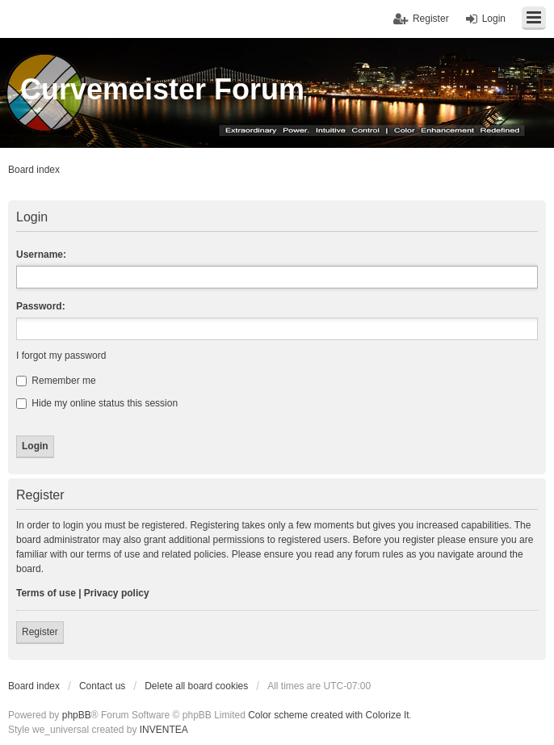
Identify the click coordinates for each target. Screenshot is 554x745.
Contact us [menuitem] (102, 686)
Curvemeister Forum (162, 89)
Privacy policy (116, 593)
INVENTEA (164, 729)
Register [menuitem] (431, 18)
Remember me (56, 380)
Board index (34, 686)
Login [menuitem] (494, 18)
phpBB (76, 715)
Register (40, 632)
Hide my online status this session (97, 403)
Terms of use (46, 593)
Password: (40, 306)
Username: (41, 254)
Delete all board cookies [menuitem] (196, 686)
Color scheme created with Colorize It (328, 715)
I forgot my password (61, 355)
